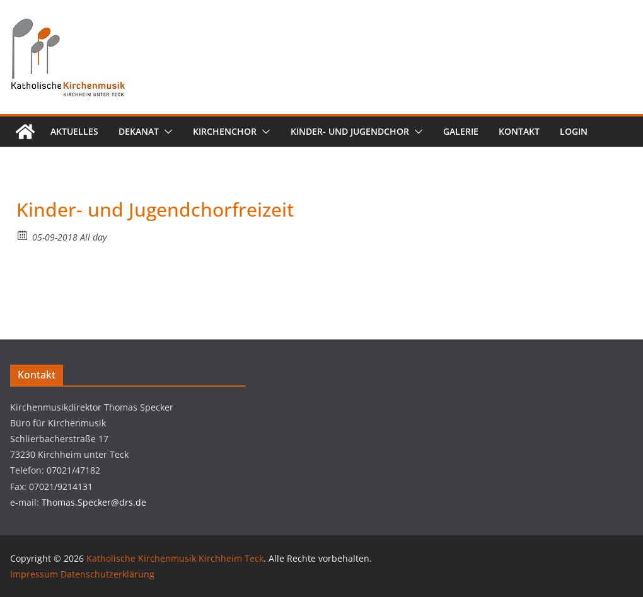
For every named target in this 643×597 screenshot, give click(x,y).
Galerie (460, 131)
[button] (166, 131)
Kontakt (519, 131)
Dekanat (139, 131)
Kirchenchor (225, 131)
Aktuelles (74, 131)
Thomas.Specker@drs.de (94, 502)
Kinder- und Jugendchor (350, 131)
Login (574, 131)
